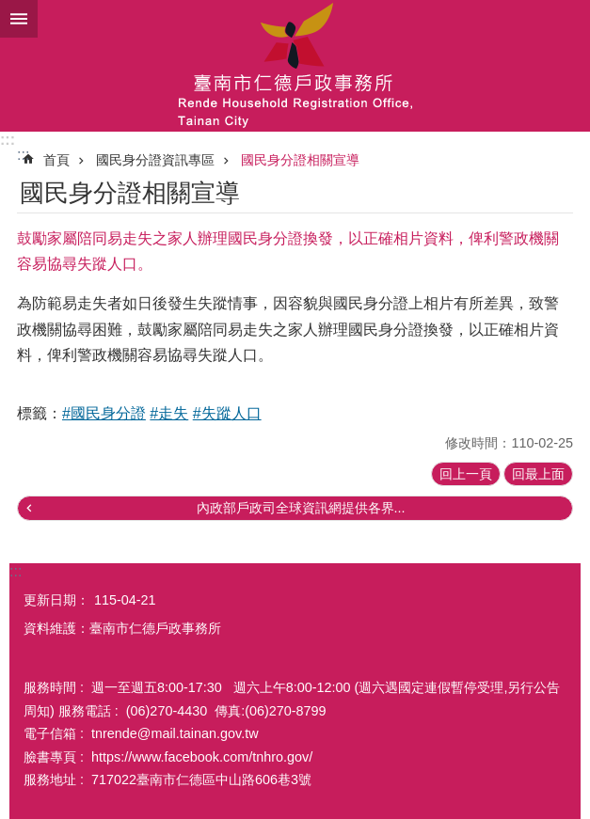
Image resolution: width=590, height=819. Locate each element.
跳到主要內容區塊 (9, 9)
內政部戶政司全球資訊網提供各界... (301, 507)
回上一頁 (465, 473)
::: (7, 140)
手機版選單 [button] (19, 19)
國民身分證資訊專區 (155, 159)
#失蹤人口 (227, 413)
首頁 (56, 159)
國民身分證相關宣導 (300, 159)
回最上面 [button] (538, 473)
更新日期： (56, 599)
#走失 (169, 413)
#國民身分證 (104, 413)
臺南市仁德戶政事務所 (295, 66)
